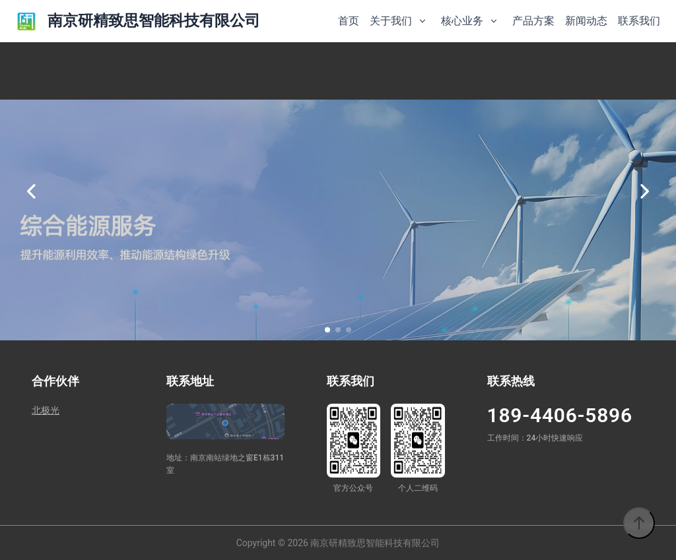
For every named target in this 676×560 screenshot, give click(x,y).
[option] (338, 191)
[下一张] (644, 191)
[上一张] (31, 191)
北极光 (45, 410)
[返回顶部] (639, 523)
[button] (327, 329)
